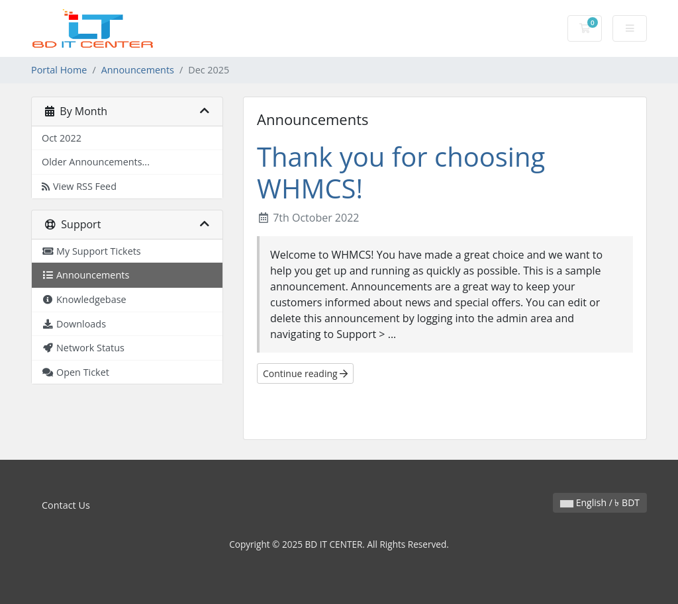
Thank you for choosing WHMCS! (401, 172)
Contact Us (66, 505)
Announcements (137, 70)
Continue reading (305, 373)
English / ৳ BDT (600, 502)
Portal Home (59, 70)
